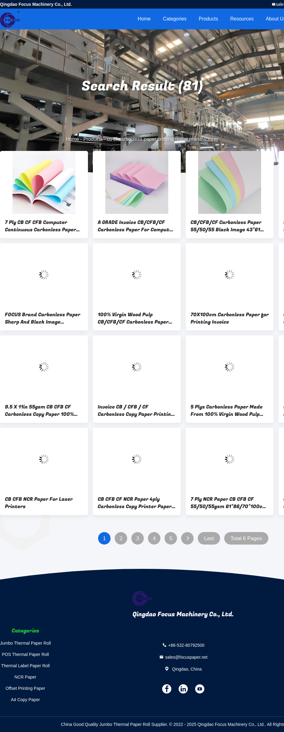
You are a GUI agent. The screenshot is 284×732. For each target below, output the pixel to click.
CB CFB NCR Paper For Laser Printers (39, 503)
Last (209, 538)
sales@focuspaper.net (186, 657)
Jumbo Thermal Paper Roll (25, 643)
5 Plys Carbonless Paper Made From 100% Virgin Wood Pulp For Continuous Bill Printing (227, 410)
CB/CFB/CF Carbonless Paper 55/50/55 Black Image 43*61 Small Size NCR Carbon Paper (226, 226)
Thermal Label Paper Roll (25, 665)
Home (144, 18)
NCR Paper (25, 677)
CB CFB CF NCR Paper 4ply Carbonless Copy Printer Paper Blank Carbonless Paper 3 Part (135, 503)
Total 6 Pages (246, 538)
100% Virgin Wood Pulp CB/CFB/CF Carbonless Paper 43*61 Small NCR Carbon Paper (134, 318)
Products (208, 18)
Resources (241, 18)
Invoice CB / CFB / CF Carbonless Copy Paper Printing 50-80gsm (136, 410)
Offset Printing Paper (25, 688)
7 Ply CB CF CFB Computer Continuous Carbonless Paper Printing (40, 226)
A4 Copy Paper (25, 699)
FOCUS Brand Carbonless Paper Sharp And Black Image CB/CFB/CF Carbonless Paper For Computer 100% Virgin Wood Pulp (44, 318)
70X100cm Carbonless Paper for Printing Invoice (230, 318)
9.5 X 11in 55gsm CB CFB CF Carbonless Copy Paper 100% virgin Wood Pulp (39, 410)
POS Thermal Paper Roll (25, 654)
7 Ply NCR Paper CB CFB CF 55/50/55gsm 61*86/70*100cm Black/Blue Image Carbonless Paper (229, 503)
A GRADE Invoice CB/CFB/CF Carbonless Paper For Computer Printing (136, 226)
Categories (174, 18)
